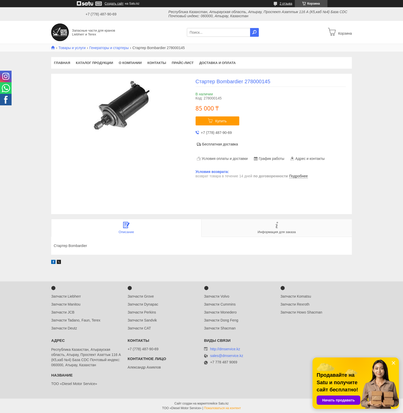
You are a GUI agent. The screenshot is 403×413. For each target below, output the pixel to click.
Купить (220, 121)
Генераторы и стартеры (109, 48)
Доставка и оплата (217, 63)
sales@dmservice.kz (226, 356)
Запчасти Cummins (220, 304)
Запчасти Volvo (216, 296)
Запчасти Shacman (220, 328)
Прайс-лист (183, 63)
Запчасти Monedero (220, 312)
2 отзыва (286, 3)
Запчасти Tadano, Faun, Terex (75, 320)
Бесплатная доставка (220, 144)
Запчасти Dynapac (142, 304)
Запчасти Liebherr (66, 296)
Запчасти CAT (139, 328)
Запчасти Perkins (141, 312)
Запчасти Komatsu (295, 296)
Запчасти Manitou (65, 304)
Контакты (156, 63)
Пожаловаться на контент (222, 408)
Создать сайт (114, 3)
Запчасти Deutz (64, 328)
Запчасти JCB (62, 312)
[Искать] (254, 32)
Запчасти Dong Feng (221, 320)
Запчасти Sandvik (142, 320)
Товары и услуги (72, 48)
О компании (130, 63)
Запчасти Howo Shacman (301, 312)
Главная (62, 63)
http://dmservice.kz (225, 349)
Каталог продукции (94, 63)
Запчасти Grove (140, 296)
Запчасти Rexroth (294, 304)
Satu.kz (223, 403)
